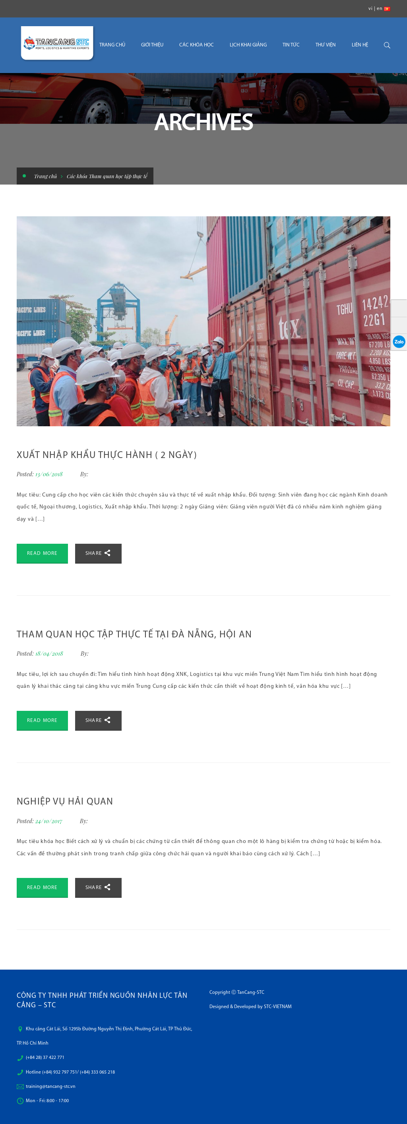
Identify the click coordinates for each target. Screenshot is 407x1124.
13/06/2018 (49, 474)
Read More (42, 553)
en (379, 8)
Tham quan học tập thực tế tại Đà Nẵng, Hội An (134, 635)
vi (370, 8)
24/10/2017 (49, 821)
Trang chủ (45, 176)
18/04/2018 (50, 653)
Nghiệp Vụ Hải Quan (65, 802)
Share (98, 552)
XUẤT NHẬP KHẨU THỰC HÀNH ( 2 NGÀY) (107, 455)
